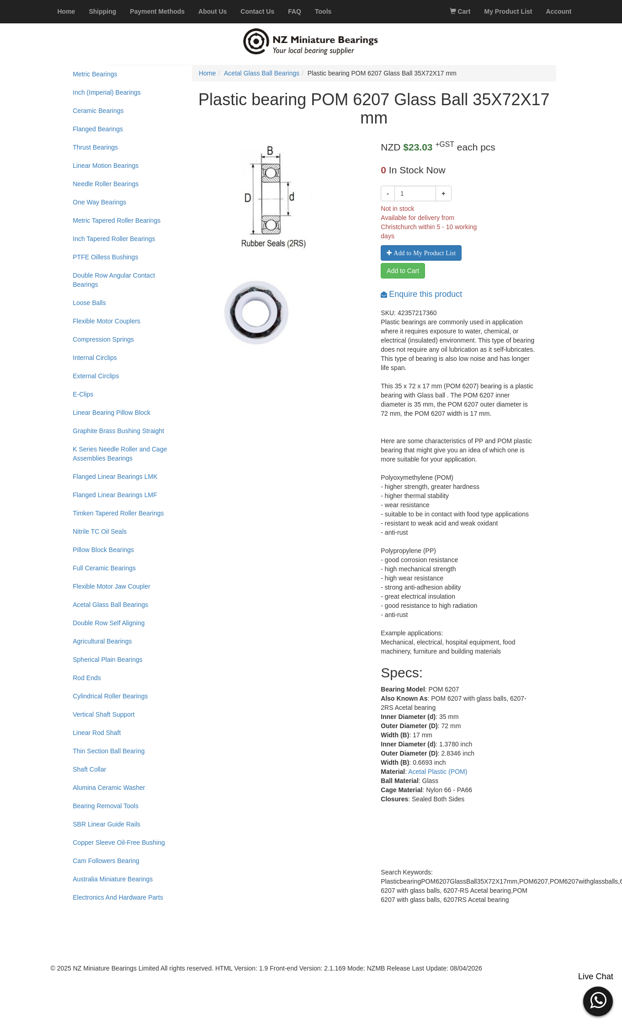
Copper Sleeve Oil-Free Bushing (119, 842)
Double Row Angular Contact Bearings (114, 280)
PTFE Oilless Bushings (105, 257)
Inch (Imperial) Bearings (107, 92)
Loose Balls (89, 302)
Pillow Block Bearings (103, 549)
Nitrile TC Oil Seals (100, 531)
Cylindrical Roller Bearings (110, 696)
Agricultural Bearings (102, 641)
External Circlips (96, 376)
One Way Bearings (99, 202)
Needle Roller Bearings (105, 184)
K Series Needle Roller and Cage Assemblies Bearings (120, 453)
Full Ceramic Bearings (104, 568)
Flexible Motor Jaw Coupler (111, 586)
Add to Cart (403, 270)
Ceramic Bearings (98, 110)
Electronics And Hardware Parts (118, 897)
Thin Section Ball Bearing (108, 751)
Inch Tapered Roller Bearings (114, 238)
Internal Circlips (95, 357)
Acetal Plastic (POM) (437, 771)
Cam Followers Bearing (106, 860)
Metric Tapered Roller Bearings (116, 220)
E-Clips (83, 394)
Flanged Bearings (98, 129)
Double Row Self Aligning (108, 623)
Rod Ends (87, 677)
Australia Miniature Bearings (113, 879)
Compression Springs (103, 339)
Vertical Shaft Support (103, 714)
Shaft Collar (89, 769)
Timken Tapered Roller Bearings (118, 513)
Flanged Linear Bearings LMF (115, 495)
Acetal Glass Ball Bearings (110, 604)
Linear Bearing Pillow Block (111, 412)
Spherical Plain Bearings (108, 659)
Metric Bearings (95, 74)
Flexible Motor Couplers (106, 321)
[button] (598, 1000)
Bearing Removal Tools (105, 806)
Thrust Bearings (95, 147)
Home (207, 73)
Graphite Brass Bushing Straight (118, 431)
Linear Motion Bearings (105, 165)
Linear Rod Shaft (97, 732)
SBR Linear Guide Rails (106, 824)
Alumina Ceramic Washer (109, 787)
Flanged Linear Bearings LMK (115, 476)
